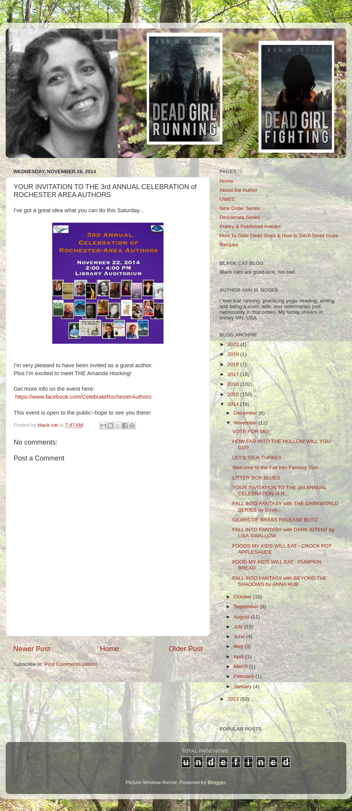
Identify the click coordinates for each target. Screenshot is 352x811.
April (239, 656)
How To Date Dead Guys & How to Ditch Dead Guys (279, 235)
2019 (233, 354)
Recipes (229, 244)
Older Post (185, 649)
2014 (233, 404)
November (246, 423)
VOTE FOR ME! (250, 431)
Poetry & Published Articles (250, 226)
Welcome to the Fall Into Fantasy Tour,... (278, 467)
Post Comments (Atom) (71, 664)
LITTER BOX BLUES (256, 478)
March (241, 666)
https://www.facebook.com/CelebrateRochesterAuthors (83, 397)
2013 (233, 699)
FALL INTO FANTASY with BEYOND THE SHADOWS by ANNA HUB (279, 581)
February (244, 676)
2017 (233, 374)
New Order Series (240, 208)
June (240, 636)
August (242, 617)
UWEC (227, 199)
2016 (233, 384)
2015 (233, 394)
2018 (233, 364)
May (239, 646)
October (243, 597)
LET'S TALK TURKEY (257, 457)
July (239, 626)
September (247, 606)
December (246, 413)
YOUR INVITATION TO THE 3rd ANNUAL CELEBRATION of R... (279, 490)
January (243, 686)
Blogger (216, 782)
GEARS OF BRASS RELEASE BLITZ (275, 520)
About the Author (239, 190)
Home (109, 649)
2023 (233, 344)
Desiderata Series (240, 217)
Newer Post (31, 649)
